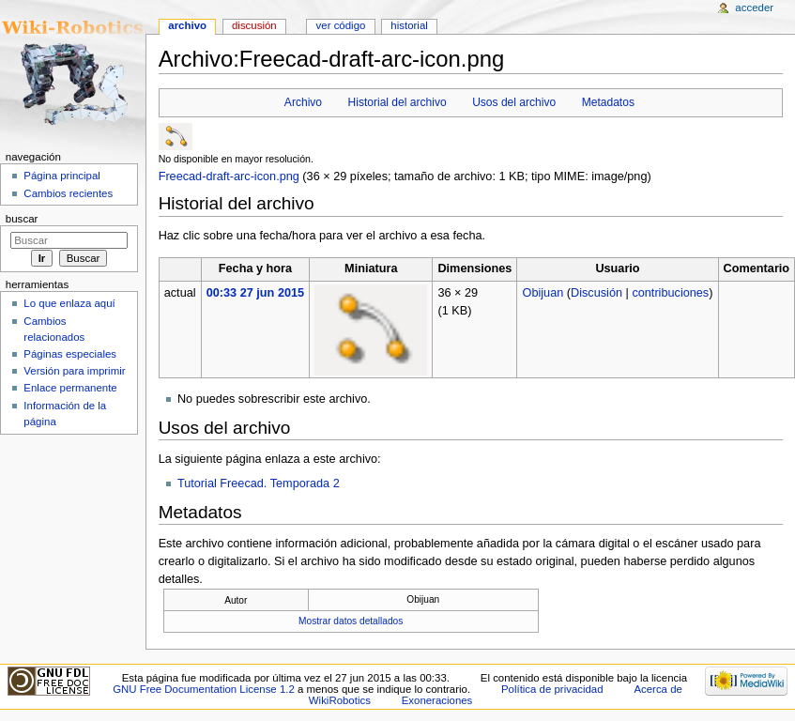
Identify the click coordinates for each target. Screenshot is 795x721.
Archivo (303, 102)
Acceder (754, 7)
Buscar (22, 218)
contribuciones (670, 292)
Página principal (61, 175)
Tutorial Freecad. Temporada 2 (258, 483)
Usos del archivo (514, 102)
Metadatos (608, 102)
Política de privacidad (552, 689)
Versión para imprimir (74, 370)
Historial (408, 25)
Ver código (341, 25)
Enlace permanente (69, 387)
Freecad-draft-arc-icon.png (229, 176)
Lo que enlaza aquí (69, 303)
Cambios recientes (68, 193)
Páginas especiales (69, 354)
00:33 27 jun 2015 (255, 292)
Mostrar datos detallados (350, 621)
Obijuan (543, 292)
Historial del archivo (397, 102)
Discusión (596, 292)
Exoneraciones (437, 700)
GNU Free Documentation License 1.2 (204, 689)
